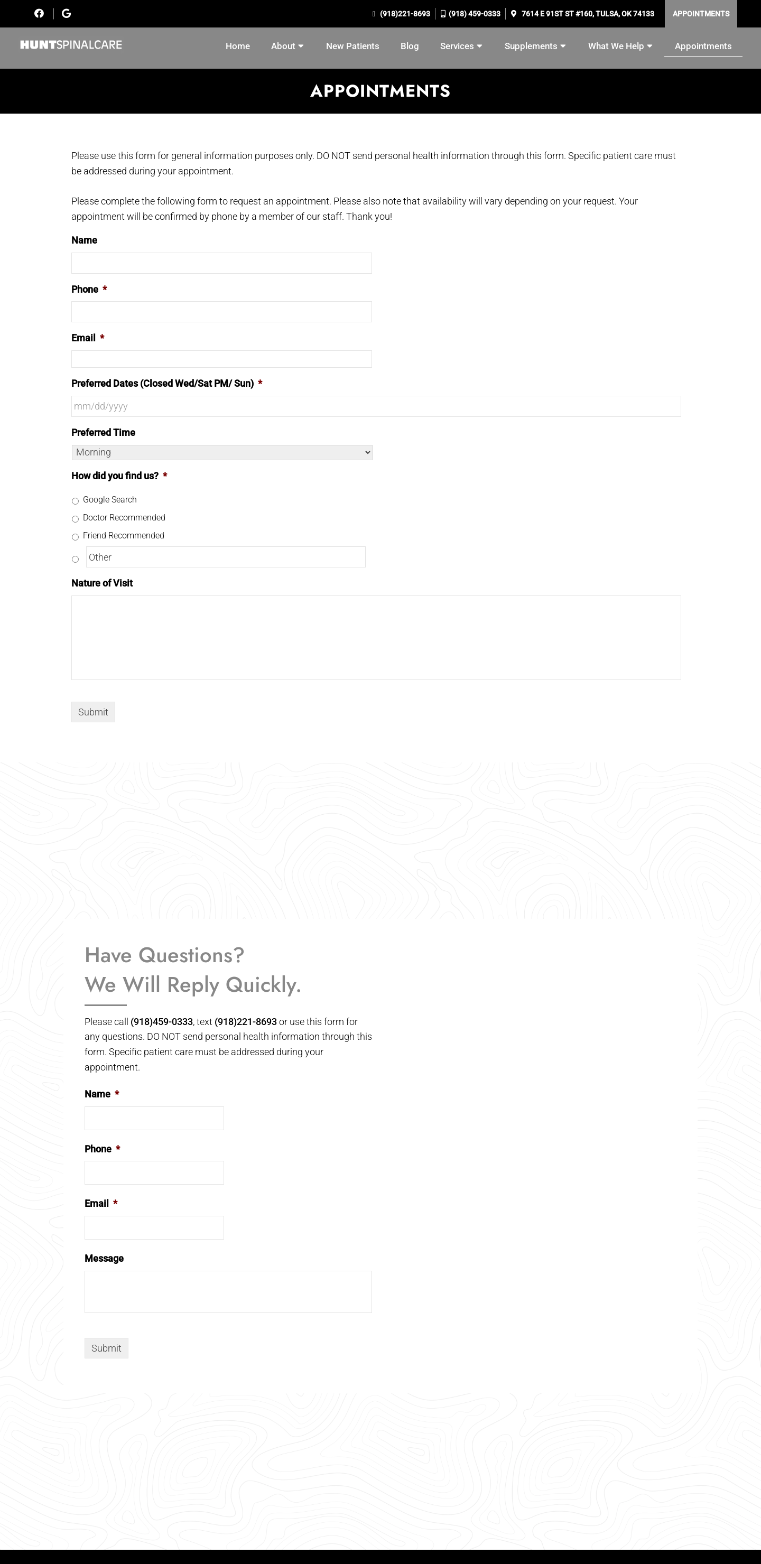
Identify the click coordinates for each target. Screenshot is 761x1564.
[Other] (226, 556)
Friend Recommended (123, 535)
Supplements (531, 46)
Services (457, 46)
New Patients (352, 46)
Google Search (110, 500)
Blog (410, 46)
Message (104, 1258)
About (283, 46)
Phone (89, 289)
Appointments (701, 14)
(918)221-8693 (404, 14)
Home (238, 46)
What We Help (616, 46)
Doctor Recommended (124, 518)
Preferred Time (103, 432)
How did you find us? (119, 475)
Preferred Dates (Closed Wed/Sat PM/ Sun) (166, 383)
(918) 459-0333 (474, 14)
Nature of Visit (102, 583)
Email (87, 337)
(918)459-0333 (162, 1021)
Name (84, 240)
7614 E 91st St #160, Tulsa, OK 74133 (587, 14)
